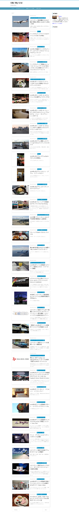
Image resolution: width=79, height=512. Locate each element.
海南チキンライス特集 (30, 8)
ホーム (13, 8)
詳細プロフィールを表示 (57, 23)
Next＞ (46, 509)
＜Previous (15, 509)
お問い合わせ (38, 8)
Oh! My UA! (17, 3)
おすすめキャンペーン (20, 8)
